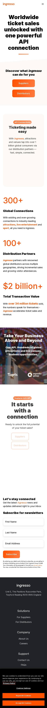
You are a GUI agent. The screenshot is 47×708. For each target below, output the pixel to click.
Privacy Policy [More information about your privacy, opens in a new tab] (9, 683)
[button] (42, 4)
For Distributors (24, 622)
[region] (23, 688)
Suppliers (23, 83)
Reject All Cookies (23, 696)
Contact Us (23, 660)
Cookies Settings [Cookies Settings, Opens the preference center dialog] (23, 688)
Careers (24, 643)
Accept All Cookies (23, 703)
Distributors (23, 93)
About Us (23, 638)
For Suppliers (23, 617)
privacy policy (38, 565)
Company (23, 632)
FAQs (23, 665)
